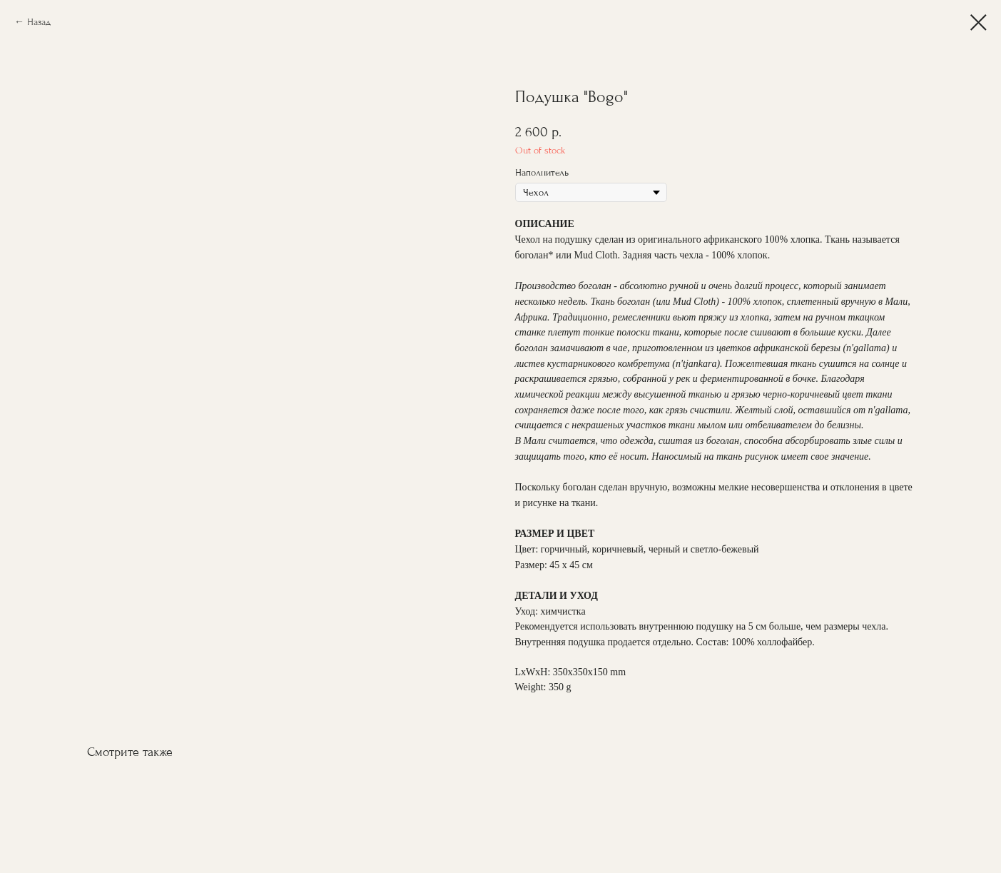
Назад (39, 21)
